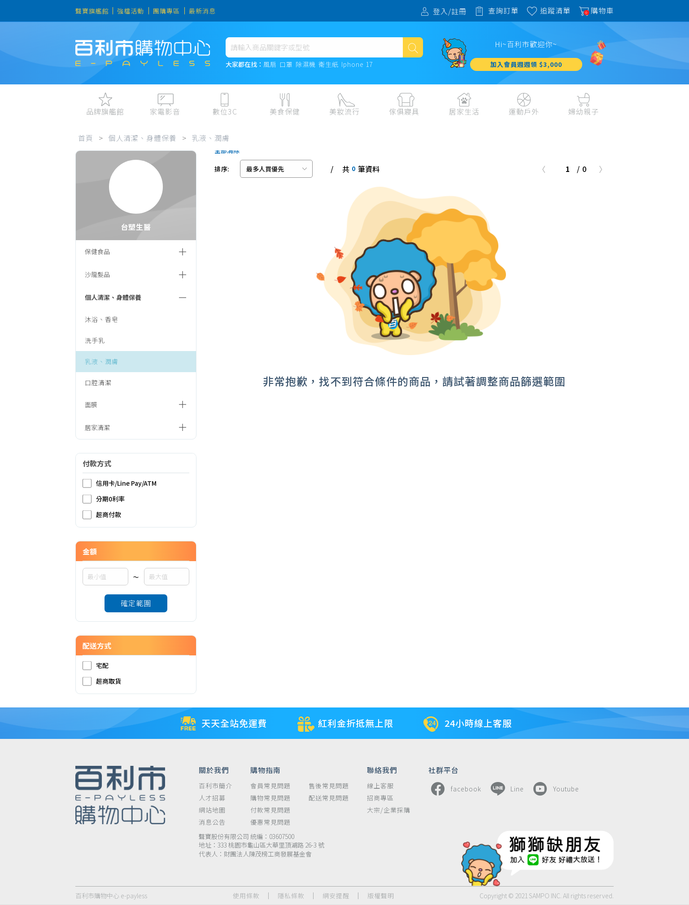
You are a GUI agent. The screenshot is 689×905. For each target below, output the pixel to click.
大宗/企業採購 (388, 810)
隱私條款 (291, 896)
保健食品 (97, 251)
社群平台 (443, 769)
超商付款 (102, 514)
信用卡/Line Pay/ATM (120, 483)
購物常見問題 (270, 798)
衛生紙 (328, 65)
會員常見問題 (270, 786)
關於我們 (214, 769)
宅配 (96, 665)
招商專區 (380, 798)
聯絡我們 (382, 769)
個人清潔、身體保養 (142, 137)
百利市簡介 (215, 786)
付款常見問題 (270, 810)
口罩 (286, 65)
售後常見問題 (329, 786)
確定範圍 (136, 602)
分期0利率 (104, 499)
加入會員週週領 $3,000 (526, 64)
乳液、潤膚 (211, 137)
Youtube (555, 788)
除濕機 (306, 65)
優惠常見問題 (270, 822)
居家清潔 (97, 427)
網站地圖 (212, 810)
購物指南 (265, 769)
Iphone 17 (357, 65)
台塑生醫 (136, 196)
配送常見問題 (329, 798)
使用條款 (246, 896)
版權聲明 (380, 896)
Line (506, 788)
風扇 (270, 65)
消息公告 (212, 822)
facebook (454, 788)
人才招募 (212, 798)
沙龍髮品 (97, 274)
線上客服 (380, 786)
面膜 (91, 404)
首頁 (85, 137)
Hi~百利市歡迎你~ (526, 44)
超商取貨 (102, 681)
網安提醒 (336, 896)
